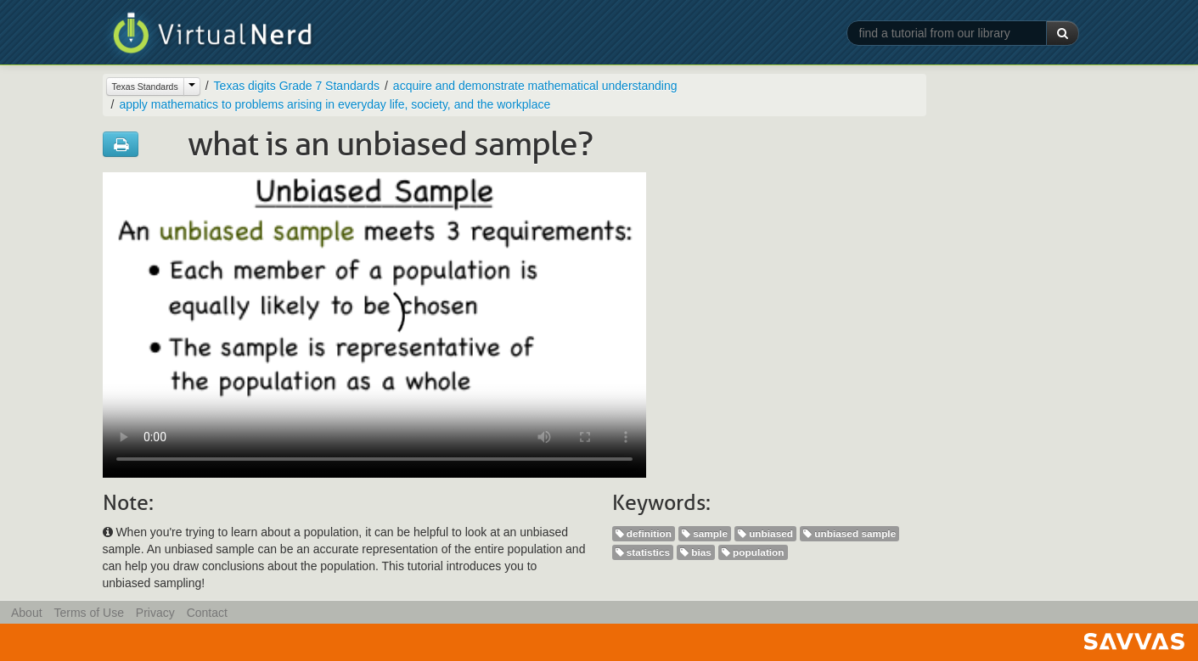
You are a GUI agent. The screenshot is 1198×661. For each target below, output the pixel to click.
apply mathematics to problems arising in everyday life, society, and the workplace (334, 104)
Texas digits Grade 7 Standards (297, 85)
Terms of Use (88, 612)
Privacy (155, 612)
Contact (207, 612)
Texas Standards (145, 86)
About (26, 612)
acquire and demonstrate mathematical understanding (535, 85)
